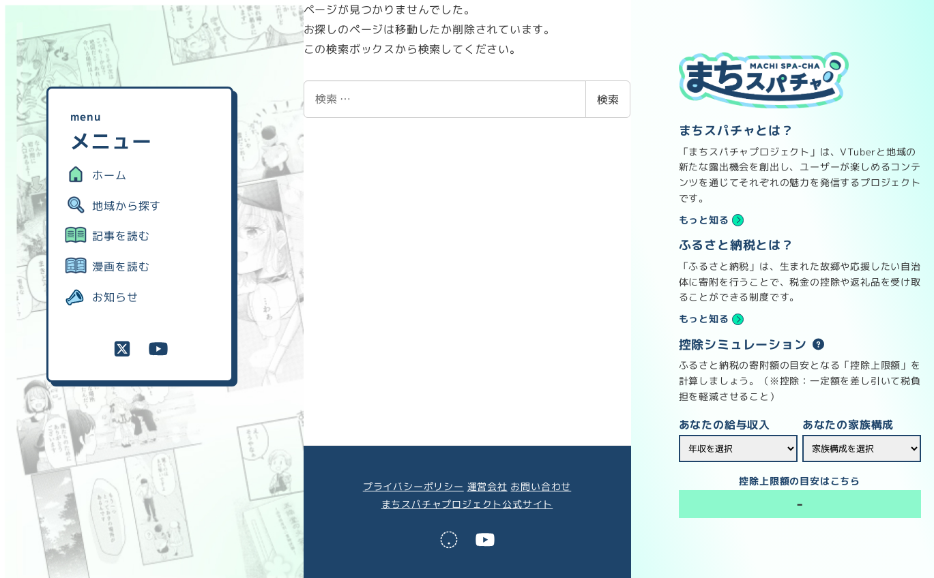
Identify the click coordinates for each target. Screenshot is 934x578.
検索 (608, 99)
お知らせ (115, 297)
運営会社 (487, 486)
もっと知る (704, 220)
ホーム (109, 175)
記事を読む (120, 235)
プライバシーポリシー (413, 486)
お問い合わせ (540, 486)
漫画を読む (120, 266)
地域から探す (126, 205)
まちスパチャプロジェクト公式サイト (467, 504)
